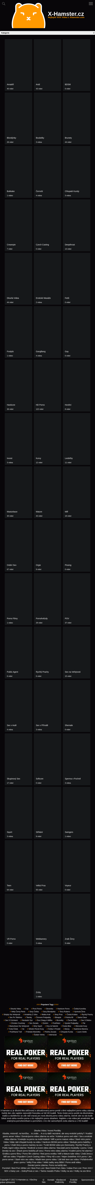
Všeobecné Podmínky (60, 1181)
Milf (5, 1156)
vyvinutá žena (79, 1012)
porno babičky (84, 1142)
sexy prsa (57, 1015)
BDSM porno (57, 1142)
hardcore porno (63, 1009)
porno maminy (29, 1145)
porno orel (68, 1136)
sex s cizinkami (11, 1020)
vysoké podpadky (70, 1023)
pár (83, 1023)
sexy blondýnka (48, 1012)
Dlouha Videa (40, 1130)
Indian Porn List (74, 1168)
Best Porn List (37, 1168)
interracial (52, 1035)
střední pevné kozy (35, 1029)
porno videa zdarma (37, 1136)
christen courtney (17, 1023)
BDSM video (55, 1145)
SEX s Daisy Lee (11, 1171)
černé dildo (71, 1020)
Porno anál (70, 1162)
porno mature (62, 1139)
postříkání (55, 1023)
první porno (36, 1009)
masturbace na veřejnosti (18, 1026)
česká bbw (66, 1026)
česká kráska (71, 1015)
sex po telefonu (15, 1017)
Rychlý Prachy (86, 1015)
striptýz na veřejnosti (11, 1015)
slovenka (49, 1009)
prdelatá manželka (32, 1032)
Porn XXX (87, 1168)
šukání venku (39, 1035)
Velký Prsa (31, 1162)
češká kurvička (79, 1009)
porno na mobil (36, 1139)
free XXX (77, 1156)
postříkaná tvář (15, 1032)
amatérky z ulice (30, 1015)
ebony (66, 1029)
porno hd (80, 1151)
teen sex (69, 1159)
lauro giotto (81, 1032)
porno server (8, 1136)
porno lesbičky (29, 1151)
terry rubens (64, 1012)
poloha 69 (68, 1017)
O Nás (43, 1181)
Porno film (27, 1154)
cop (26, 1009)
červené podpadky (43, 1017)
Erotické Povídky (73, 1181)
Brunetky (59, 1020)
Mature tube (69, 1154)
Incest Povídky (54, 1130)
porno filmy (16, 1154)
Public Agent (8, 1148)
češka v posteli (53, 1029)
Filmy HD (50, 1156)
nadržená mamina (80, 1029)
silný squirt (37, 1026)
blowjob (57, 1017)
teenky (28, 1017)
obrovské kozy (80, 1026)
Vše (60, 1035)
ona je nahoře (51, 1026)
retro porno (86, 1139)
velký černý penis (17, 1012)
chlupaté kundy (26, 1142)
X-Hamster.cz (66, 15)
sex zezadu (33, 1023)
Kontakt (51, 1180)
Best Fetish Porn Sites (56, 1168)
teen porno (46, 1159)
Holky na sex (67, 1171)
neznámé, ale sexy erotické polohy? (68, 1133)
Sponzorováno (87, 1180)
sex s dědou (85, 1020)
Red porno (45, 1154)
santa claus (81, 1017)
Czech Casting (32, 1156)
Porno (51, 1165)
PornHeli (6, 1168)
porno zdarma (41, 1165)
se (22, 1029)
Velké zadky (48, 1162)
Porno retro (50, 1151)
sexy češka (33, 1012)
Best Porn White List (21, 1168)
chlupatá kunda (66, 1032)
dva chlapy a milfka (44, 1020)
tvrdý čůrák (12, 1029)
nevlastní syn (27, 1020)
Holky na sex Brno (82, 1171)
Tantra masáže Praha (50, 1171)
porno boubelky (72, 1148)
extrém (44, 1023)
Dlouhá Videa (15, 1009)
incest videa (43, 1148)
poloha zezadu (49, 1032)
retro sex (24, 1159)
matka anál (45, 1015)
